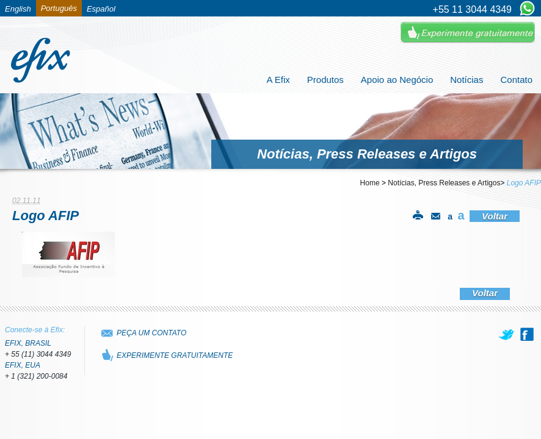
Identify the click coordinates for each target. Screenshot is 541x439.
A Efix (277, 79)
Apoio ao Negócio (397, 79)
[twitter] (507, 334)
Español (101, 8)
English (18, 8)
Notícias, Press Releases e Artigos (444, 183)
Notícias (466, 79)
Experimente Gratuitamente (468, 32)
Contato (516, 79)
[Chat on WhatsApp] (527, 9)
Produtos (325, 79)
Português (59, 8)
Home (370, 183)
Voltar (494, 216)
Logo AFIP (524, 183)
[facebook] (527, 334)
